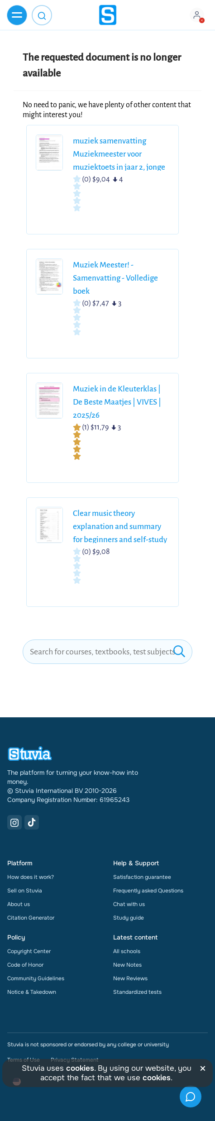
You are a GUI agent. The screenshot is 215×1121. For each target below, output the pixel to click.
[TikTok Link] (31, 822)
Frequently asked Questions (148, 890)
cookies (80, 1068)
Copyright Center (29, 951)
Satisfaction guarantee (142, 877)
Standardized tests (137, 992)
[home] (108, 15)
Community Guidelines (35, 978)
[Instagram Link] (14, 822)
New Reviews (130, 978)
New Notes (127, 964)
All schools (126, 951)
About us (18, 904)
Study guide (128, 917)
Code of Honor (25, 964)
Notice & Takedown (31, 992)
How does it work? (30, 877)
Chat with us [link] (129, 904)
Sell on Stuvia (24, 890)
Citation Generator (30, 917)
